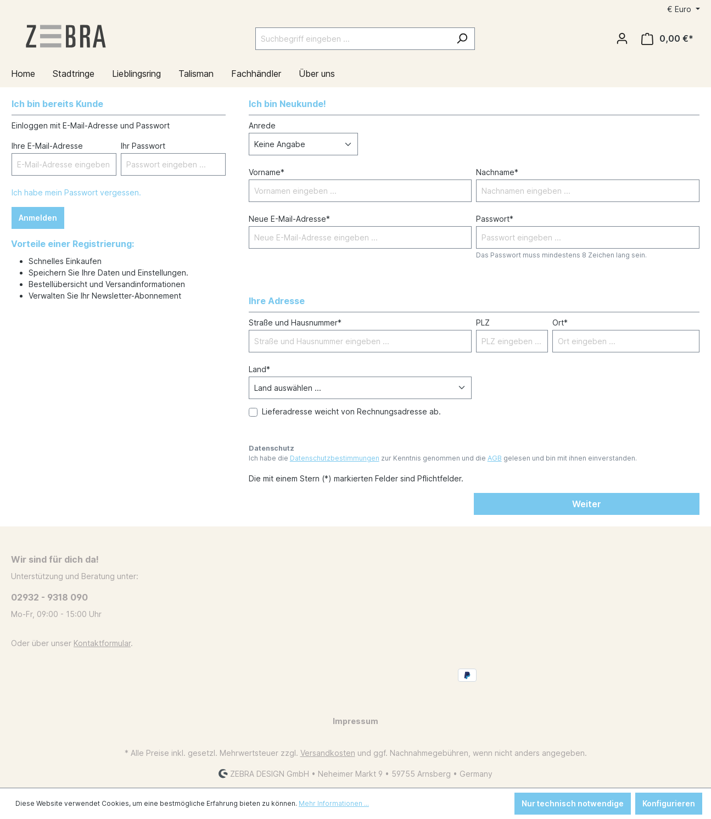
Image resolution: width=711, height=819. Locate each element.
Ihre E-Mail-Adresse (47, 145)
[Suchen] (462, 38)
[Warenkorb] (667, 38)
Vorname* (266, 172)
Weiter (586, 503)
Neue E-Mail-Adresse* (289, 218)
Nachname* (497, 172)
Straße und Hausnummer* (295, 322)
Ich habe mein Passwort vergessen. (76, 192)
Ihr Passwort (143, 145)
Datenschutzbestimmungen (334, 458)
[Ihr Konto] (622, 38)
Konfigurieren (668, 803)
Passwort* (494, 218)
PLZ (483, 322)
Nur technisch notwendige (573, 803)
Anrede (262, 125)
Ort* (560, 322)
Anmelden (38, 217)
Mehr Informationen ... (334, 803)
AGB (495, 458)
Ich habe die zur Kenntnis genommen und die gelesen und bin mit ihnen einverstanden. (443, 458)
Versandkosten (327, 753)
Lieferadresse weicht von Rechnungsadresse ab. (351, 411)
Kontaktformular (102, 643)
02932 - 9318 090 (49, 597)
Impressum (355, 721)
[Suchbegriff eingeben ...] (352, 38)
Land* (259, 369)
